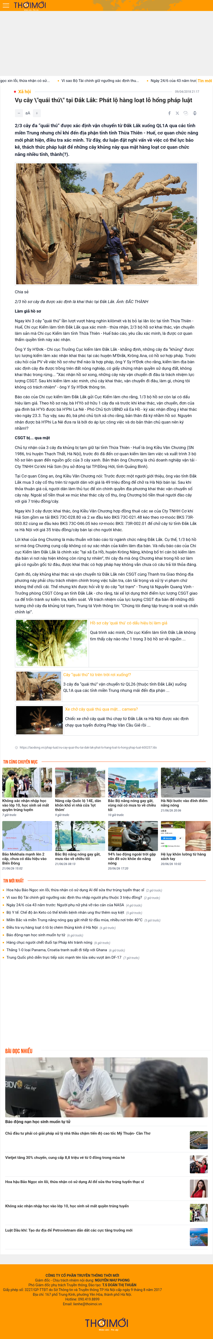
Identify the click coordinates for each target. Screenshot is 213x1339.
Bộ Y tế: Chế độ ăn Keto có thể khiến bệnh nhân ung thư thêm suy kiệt (74, 912)
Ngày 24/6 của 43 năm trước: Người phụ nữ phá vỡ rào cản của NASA (74, 905)
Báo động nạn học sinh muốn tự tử (44, 935)
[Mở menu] (6, 5)
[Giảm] (19, 113)
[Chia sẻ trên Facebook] (169, 113)
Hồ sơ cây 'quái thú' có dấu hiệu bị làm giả (128, 622)
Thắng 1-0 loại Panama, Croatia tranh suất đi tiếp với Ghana (65, 950)
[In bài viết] (194, 113)
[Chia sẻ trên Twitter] (177, 113)
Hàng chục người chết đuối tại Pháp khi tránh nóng (58, 942)
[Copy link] (185, 113)
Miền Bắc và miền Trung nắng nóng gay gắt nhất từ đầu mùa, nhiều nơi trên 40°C (83, 920)
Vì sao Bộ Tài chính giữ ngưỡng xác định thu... (105, 80)
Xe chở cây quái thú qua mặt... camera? (101, 709)
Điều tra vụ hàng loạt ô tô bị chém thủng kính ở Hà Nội (61, 927)
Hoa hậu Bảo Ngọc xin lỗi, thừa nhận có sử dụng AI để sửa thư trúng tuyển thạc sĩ (84, 890)
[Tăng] (37, 113)
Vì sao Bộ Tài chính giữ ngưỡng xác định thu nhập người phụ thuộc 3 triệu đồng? (83, 897)
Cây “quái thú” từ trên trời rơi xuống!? (97, 674)
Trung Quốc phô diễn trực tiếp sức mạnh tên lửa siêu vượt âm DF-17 (73, 957)
